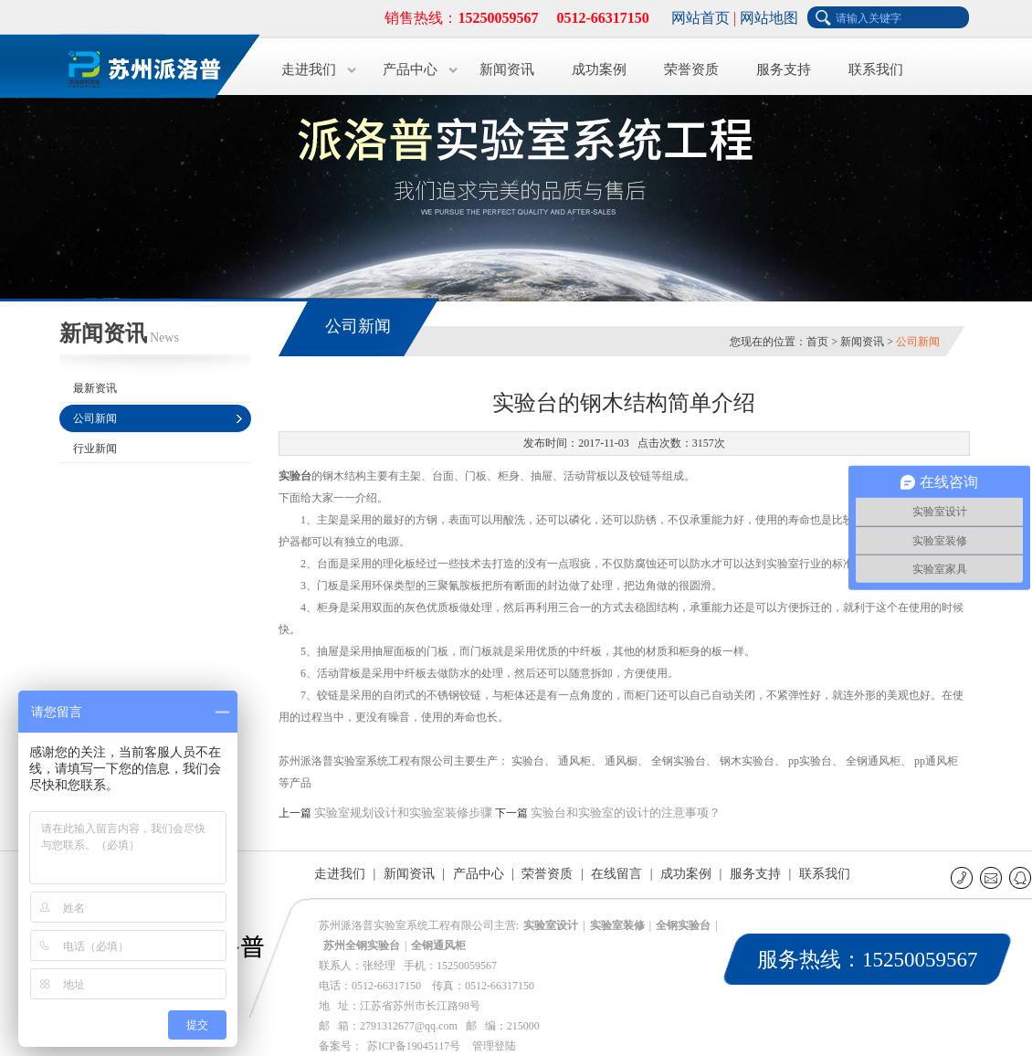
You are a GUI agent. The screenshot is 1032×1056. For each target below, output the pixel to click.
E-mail (992, 877)
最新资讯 (95, 388)
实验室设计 (550, 925)
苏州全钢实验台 (361, 945)
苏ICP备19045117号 (413, 1046)
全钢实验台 (683, 925)
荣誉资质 (691, 69)
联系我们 (875, 69)
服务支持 (783, 69)
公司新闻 (95, 418)
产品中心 (410, 69)
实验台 (295, 476)
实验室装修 (617, 925)
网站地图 (769, 18)
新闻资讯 (506, 69)
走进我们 (308, 69)
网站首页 (700, 18)
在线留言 (616, 874)
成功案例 (599, 69)
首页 (817, 341)
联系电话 (963, 877)
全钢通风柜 (438, 945)
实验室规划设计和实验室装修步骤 (403, 812)
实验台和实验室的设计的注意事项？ (626, 812)
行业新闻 (95, 448)
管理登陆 (494, 1046)
